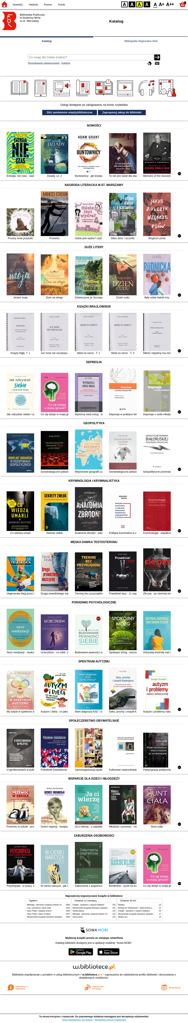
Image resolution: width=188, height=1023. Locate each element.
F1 (161, 4)
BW (132, 4)
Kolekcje (65, 63)
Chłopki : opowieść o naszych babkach (88, 905)
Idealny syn (122, 917)
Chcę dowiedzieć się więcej (77, 1019)
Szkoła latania (78, 911)
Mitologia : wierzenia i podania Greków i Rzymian (47, 905)
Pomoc (48, 4)
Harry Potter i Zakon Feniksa (38, 914)
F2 (170, 4)
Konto (61, 4)
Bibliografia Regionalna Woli (141, 41)
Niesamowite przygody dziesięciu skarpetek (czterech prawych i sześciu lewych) (60, 917)
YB (139, 4)
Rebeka (121, 905)
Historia (33, 4)
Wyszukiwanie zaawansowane (44, 63)
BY (147, 4)
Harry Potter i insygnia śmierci (39, 911)
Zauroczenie (78, 917)
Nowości (18, 4)
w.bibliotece (91, 974)
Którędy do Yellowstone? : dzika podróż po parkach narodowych (144, 908)
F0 (155, 4)
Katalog (47, 41)
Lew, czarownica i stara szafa (39, 908)
